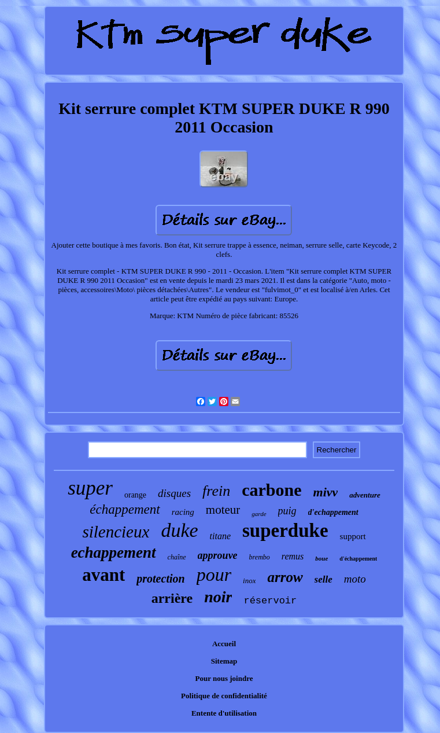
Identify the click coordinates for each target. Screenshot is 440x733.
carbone (271, 489)
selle (323, 579)
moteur (223, 510)
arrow (284, 577)
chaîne (177, 557)
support (353, 536)
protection (160, 578)
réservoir (270, 600)
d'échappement (358, 558)
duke (179, 530)
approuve (218, 555)
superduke (285, 530)
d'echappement (333, 512)
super (90, 488)
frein (216, 490)
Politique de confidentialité (224, 695)
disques (174, 493)
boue (321, 558)
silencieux (115, 531)
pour (214, 574)
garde (259, 513)
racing (183, 512)
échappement (125, 509)
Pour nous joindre (224, 678)
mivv (325, 492)
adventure (364, 495)
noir (218, 597)
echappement (113, 552)
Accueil (224, 643)
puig (287, 511)
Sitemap (224, 661)
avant (103, 575)
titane (220, 536)
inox (249, 580)
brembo (259, 557)
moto (355, 579)
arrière (172, 598)
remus (293, 556)
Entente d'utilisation (224, 713)
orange (135, 495)
